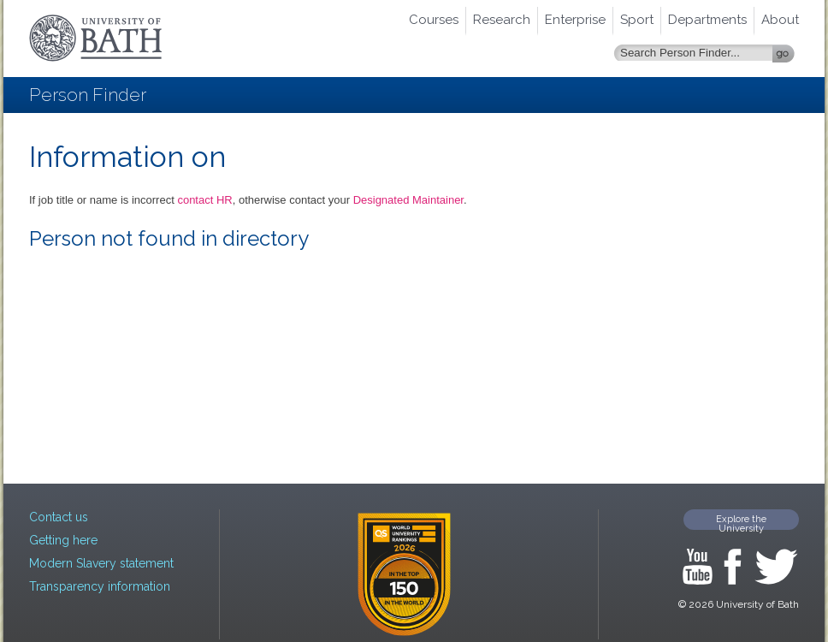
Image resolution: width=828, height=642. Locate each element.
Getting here (63, 540)
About (780, 19)
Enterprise (575, 19)
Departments (707, 19)
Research (501, 19)
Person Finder (87, 94)
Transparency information (99, 586)
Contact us (58, 517)
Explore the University (741, 522)
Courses (433, 19)
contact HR (204, 199)
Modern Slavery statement (101, 563)
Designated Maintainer (408, 199)
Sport (637, 19)
